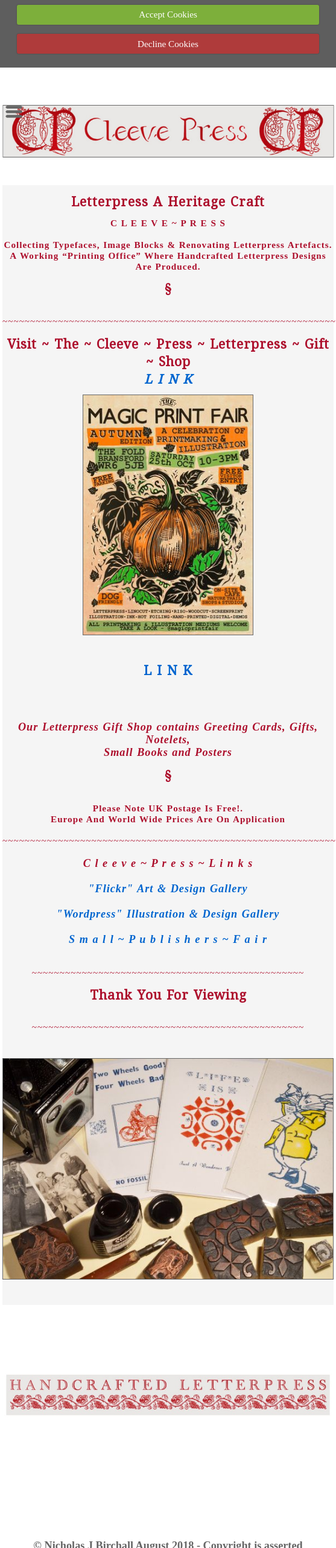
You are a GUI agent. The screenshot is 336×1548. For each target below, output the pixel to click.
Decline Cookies (168, 44)
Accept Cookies (168, 14)
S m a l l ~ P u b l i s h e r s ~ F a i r (168, 939)
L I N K (168, 378)
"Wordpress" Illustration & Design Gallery (168, 914)
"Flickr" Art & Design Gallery (167, 889)
